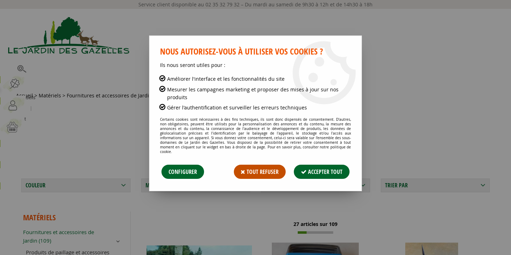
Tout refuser (260, 172)
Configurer (183, 172)
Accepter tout (321, 172)
